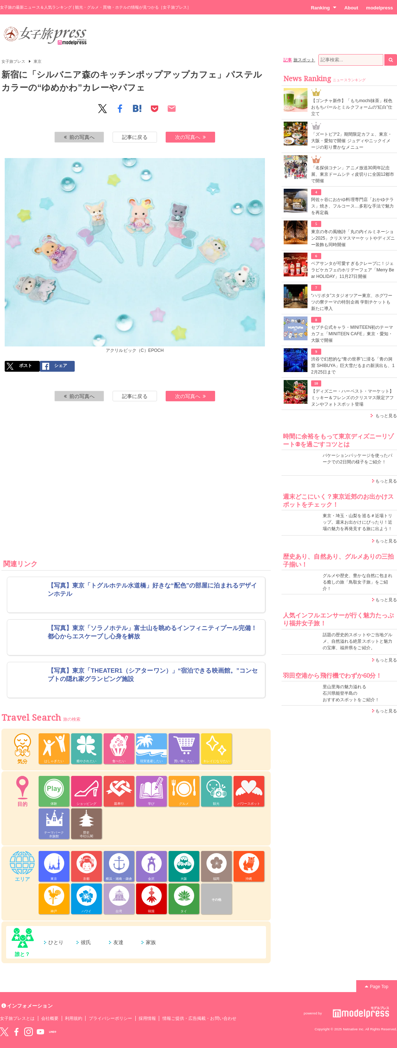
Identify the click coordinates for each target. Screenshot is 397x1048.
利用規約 (73, 1018)
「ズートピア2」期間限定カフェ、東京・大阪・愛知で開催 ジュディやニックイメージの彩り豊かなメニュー (351, 141)
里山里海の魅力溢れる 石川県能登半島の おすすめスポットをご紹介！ (351, 693)
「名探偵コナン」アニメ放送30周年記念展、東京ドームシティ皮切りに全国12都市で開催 (352, 174)
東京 (38, 61)
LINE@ (52, 1031)
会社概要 (49, 1018)
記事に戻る (134, 137)
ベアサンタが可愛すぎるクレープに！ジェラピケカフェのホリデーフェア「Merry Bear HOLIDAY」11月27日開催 (352, 270)
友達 (118, 942)
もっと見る (386, 415)
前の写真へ (79, 137)
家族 (151, 942)
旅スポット (304, 59)
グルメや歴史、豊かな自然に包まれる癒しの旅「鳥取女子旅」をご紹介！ (357, 582)
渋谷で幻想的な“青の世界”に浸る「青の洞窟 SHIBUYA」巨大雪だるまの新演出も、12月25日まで (352, 366)
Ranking (323, 7)
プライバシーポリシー (110, 1018)
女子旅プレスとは (17, 1018)
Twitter (4, 1031)
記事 (287, 59)
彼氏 (86, 942)
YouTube (40, 1031)
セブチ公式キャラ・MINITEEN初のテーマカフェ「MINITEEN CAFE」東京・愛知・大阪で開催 (352, 334)
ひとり (56, 942)
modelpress (379, 7)
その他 (216, 899)
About (351, 7)
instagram (28, 1031)
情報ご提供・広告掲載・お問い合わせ (199, 1018)
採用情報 (147, 1018)
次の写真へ (190, 137)
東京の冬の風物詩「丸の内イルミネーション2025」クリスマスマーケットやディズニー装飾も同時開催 (353, 238)
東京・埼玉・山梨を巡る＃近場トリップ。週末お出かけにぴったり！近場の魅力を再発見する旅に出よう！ (357, 522)
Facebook (16, 1031)
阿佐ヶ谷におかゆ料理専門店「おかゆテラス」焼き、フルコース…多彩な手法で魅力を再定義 (352, 206)
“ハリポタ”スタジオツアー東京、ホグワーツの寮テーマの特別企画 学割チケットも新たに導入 (351, 302)
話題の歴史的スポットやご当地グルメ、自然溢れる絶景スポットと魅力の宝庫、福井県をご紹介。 (357, 641)
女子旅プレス (13, 61)
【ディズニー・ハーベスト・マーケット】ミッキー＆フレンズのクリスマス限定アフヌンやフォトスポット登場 (352, 398)
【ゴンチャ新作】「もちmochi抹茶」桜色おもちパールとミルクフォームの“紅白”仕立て (351, 107)
